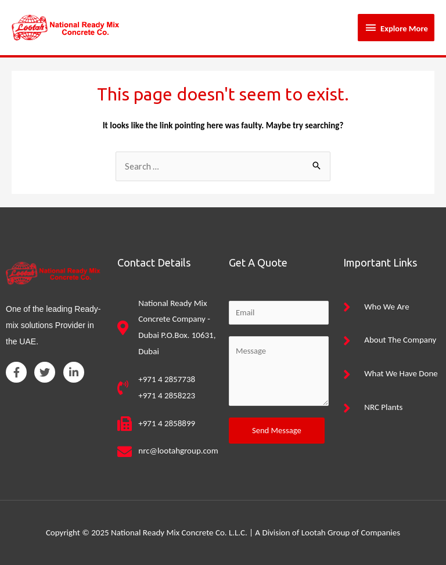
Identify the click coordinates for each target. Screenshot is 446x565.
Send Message (276, 430)
